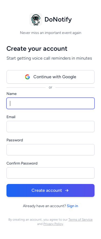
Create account (50, 190)
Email (10, 117)
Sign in (72, 206)
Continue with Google (50, 77)
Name (11, 93)
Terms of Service (80, 219)
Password (14, 140)
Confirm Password (21, 163)
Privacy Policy (53, 224)
